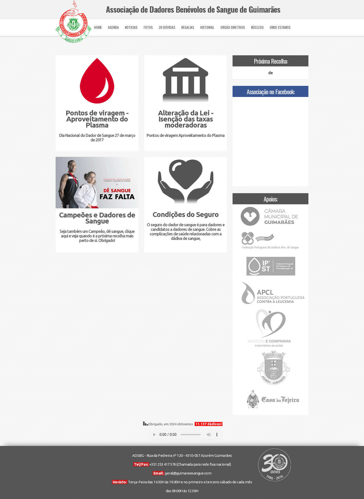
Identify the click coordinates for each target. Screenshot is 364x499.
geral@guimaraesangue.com (188, 473)
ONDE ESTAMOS (280, 27)
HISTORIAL (207, 27)
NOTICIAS (131, 27)
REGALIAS (187, 27)
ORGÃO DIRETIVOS (232, 27)
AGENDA (113, 27)
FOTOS (148, 27)
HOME (98, 27)
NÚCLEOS (257, 27)
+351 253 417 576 (162, 464)
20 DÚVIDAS (167, 27)
